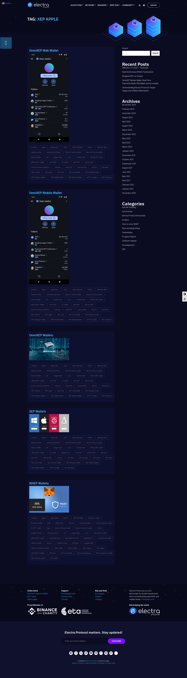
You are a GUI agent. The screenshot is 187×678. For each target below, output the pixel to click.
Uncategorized (128, 245)
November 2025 (129, 105)
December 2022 (129, 134)
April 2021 (126, 180)
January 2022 (128, 151)
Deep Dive (114, 5)
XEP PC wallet (92, 177)
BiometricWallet (36, 523)
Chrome (71, 523)
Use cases (31, 596)
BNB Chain (59, 523)
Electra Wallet (36, 157)
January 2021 (128, 189)
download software (53, 152)
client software (77, 147)
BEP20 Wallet (78, 518)
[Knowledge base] (143, 5)
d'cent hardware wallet (104, 523)
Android (34, 147)
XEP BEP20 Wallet (37, 553)
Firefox (99, 528)
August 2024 (127, 117)
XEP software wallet (38, 558)
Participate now (147, 599)
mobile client (80, 157)
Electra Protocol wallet (73, 152)
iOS (47, 157)
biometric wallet (93, 518)
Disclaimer (101, 663)
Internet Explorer (52, 533)
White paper (32, 599)
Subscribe (116, 641)
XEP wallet (53, 558)
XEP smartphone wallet (104, 553)
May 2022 (126, 138)
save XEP (76, 162)
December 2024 (129, 113)
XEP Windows (107, 177)
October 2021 (128, 159)
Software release (129, 241)
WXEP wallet (58, 548)
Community (127, 5)
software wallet (36, 543)
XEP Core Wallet (74, 172)
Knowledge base (68, 593)
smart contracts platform (40, 167)
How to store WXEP (130, 224)
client (65, 147)
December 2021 (129, 155)
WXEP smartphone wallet (40, 548)
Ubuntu (94, 167)
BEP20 (65, 518)
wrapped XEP (89, 543)
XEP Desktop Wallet (92, 172)
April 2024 (126, 122)
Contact (64, 599)
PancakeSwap (54, 538)
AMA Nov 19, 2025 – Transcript (135, 68)
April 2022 (126, 143)
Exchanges (99, 593)
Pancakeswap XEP (72, 538)
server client (89, 162)
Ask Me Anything (129, 207)
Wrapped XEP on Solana (132, 76)
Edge (48, 528)
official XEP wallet (96, 157)
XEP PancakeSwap (84, 553)
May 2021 (126, 176)
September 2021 (129, 164)
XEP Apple (48, 172)
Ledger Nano (57, 157)
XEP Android (35, 172)
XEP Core (60, 172)
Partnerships (127, 232)
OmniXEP (153, 5)
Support (74, 663)
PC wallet (65, 162)
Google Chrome (36, 533)
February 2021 (128, 185)
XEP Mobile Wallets (75, 177)
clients (89, 147)
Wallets (98, 596)
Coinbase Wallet (85, 523)
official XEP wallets (37, 162)
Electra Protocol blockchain (133, 215)
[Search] (139, 5)
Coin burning (127, 211)
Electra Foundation (91, 661)
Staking (98, 599)
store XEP (69, 167)
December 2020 (129, 193)
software (58, 167)
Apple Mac (54, 147)
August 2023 (127, 126)
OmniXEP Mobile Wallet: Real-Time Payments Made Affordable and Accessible (140, 82)
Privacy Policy (110, 663)
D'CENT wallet (36, 528)
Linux (69, 157)
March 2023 (127, 130)
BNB (49, 523)
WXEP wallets (73, 548)
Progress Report (129, 237)
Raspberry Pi (65, 453)
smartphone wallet (104, 538)
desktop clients (36, 152)
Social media (66, 596)
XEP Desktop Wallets (38, 177)
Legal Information (91, 663)
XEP (124, 249)
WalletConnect (62, 543)
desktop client (102, 147)
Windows (105, 167)
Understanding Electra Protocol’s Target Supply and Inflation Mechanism (138, 89)
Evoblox (125, 220)
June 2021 (126, 172)
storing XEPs (82, 167)
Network (89, 5)
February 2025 (128, 109)
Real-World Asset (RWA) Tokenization (137, 72)
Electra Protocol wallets (94, 152)
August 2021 (127, 168)
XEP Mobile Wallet (57, 177)
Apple (44, 147)
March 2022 (127, 147)
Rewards (102, 5)
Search (125, 48)
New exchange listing (131, 228)
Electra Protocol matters (37, 593)
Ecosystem (76, 5)
